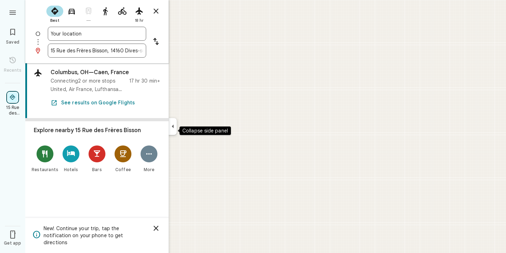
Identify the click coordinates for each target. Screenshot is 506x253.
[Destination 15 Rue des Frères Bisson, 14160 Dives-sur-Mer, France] (97, 50)
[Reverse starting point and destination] (156, 42)
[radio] (54, 13)
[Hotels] (71, 158)
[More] (149, 158)
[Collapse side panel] (173, 126)
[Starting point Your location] (97, 34)
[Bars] (97, 158)
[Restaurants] (45, 158)
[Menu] (12, 12)
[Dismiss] (156, 228)
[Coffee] (123, 158)
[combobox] (97, 34)
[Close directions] (156, 11)
